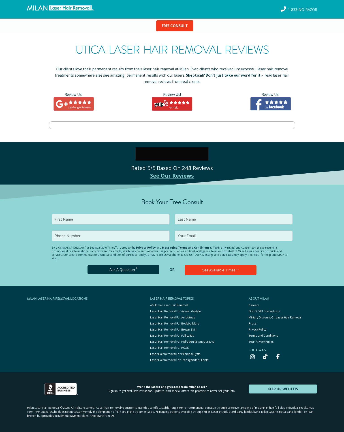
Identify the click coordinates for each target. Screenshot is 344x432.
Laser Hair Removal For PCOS (169, 347)
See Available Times (220, 270)
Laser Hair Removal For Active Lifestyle (175, 311)
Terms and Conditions (263, 335)
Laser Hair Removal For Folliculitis (172, 335)
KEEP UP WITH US (283, 388)
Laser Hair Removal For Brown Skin (173, 329)
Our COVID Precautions (264, 311)
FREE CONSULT (175, 25)
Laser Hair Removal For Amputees (172, 317)
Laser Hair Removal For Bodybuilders (174, 323)
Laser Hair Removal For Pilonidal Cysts (175, 353)
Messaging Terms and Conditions (185, 247)
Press (252, 323)
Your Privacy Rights (261, 341)
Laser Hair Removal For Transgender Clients (179, 359)
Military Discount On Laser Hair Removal (275, 317)
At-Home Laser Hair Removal (169, 305)
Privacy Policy (146, 247)
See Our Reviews (172, 175)
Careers (254, 305)
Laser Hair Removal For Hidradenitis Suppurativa (182, 341)
